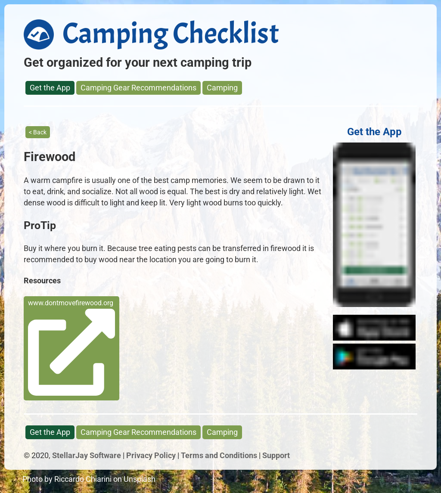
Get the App (50, 87)
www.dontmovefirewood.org (71, 347)
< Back (38, 132)
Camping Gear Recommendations (138, 87)
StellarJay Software (86, 455)
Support (276, 455)
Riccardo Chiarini (83, 479)
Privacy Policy (151, 455)
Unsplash (139, 479)
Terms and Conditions (219, 455)
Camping (222, 87)
